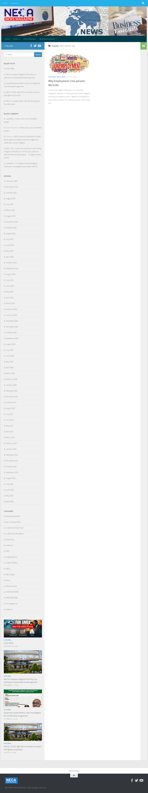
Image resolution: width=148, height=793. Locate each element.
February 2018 (11, 379)
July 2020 (9, 239)
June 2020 (10, 245)
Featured (52, 77)
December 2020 (12, 222)
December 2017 (12, 391)
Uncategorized (12, 603)
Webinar (9, 609)
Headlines (15, 3)
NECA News (61, 77)
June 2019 (10, 286)
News (16, 39)
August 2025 (10, 198)
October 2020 (11, 227)
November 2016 (12, 461)
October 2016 (11, 466)
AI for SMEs (10, 68)
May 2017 (9, 426)
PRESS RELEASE (12, 598)
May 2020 (9, 251)
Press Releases (30, 39)
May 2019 (9, 292)
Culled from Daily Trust (14, 528)
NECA (5, 3)
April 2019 (9, 297)
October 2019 (11, 262)
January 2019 (11, 315)
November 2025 (12, 187)
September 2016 (12, 472)
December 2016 (12, 455)
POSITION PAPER (12, 592)
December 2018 (12, 321)
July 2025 (9, 204)
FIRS (7, 551)
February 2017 (11, 443)
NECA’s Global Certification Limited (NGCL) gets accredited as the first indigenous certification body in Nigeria (22, 139)
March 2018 (10, 373)
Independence (11, 557)
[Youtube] (39, 45)
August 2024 (10, 216)
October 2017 (11, 402)
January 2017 (11, 449)
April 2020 (9, 257)
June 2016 (10, 490)
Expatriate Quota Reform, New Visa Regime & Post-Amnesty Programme (22, 714)
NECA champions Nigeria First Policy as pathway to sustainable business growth (20, 681)
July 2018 (9, 350)
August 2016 (10, 478)
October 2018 (11, 332)
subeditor (9, 119)
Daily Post (10, 539)
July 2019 (9, 280)
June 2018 (10, 356)
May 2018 (9, 361)
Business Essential (13, 516)
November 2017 (12, 396)
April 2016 (9, 501)
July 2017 (9, 414)
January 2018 (11, 385)
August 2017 (10, 408)
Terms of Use (74, 771)
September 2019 (12, 268)
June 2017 (10, 420)
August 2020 (10, 233)
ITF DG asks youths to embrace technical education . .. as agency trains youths (22, 154)
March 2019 (10, 303)
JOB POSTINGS (11, 563)
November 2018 (12, 327)
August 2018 (10, 344)
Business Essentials (47, 39)
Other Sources (11, 586)
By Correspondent (13, 522)
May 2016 (9, 495)
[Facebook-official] (31, 45)
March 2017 (10, 437)
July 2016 (9, 484)
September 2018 (12, 338)
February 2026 (11, 181)
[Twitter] (35, 45)
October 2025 (11, 193)
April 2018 (9, 367)
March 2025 (10, 210)
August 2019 (10, 274)
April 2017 (9, 431)
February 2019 (11, 309)
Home (7, 39)
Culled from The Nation (15, 533)
